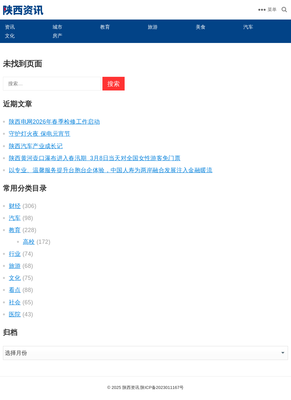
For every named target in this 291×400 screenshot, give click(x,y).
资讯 (10, 27)
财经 (15, 206)
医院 (15, 314)
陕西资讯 (130, 387)
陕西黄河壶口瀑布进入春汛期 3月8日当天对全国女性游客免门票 (94, 158)
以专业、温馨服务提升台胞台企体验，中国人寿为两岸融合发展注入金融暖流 (110, 170)
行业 (15, 254)
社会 (15, 302)
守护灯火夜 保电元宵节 (39, 134)
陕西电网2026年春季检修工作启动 (54, 121)
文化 (10, 35)
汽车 (248, 27)
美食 (201, 27)
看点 (15, 290)
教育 (105, 27)
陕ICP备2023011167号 (162, 387)
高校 (29, 242)
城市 (57, 27)
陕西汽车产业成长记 (36, 146)
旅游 (153, 27)
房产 (57, 35)
